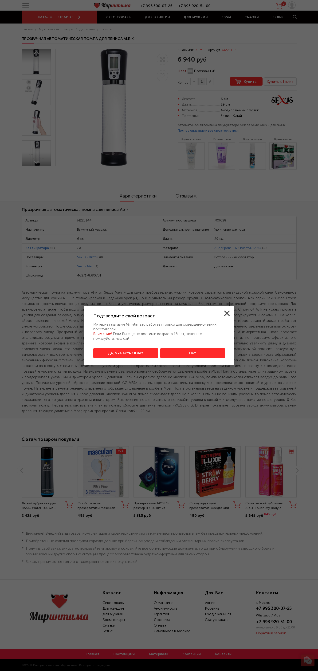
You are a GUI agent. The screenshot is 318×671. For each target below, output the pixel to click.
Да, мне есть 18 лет (125, 353)
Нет (192, 353)
